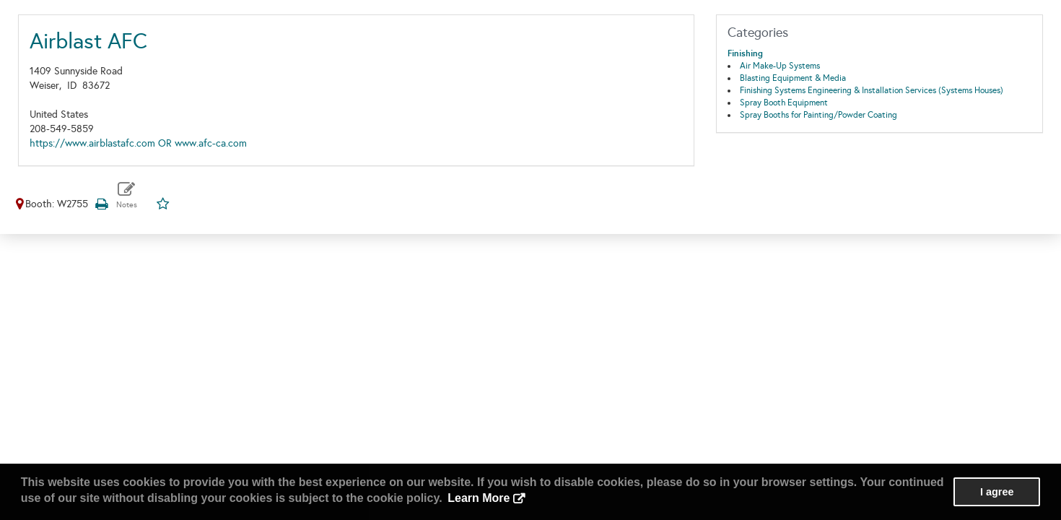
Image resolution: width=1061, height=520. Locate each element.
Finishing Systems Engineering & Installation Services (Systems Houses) (871, 90)
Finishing (745, 53)
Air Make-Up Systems (780, 66)
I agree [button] (996, 492)
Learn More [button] (478, 498)
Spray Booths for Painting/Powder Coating (818, 115)
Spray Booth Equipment (784, 103)
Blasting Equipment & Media (793, 78)
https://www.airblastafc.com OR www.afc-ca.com (138, 143)
